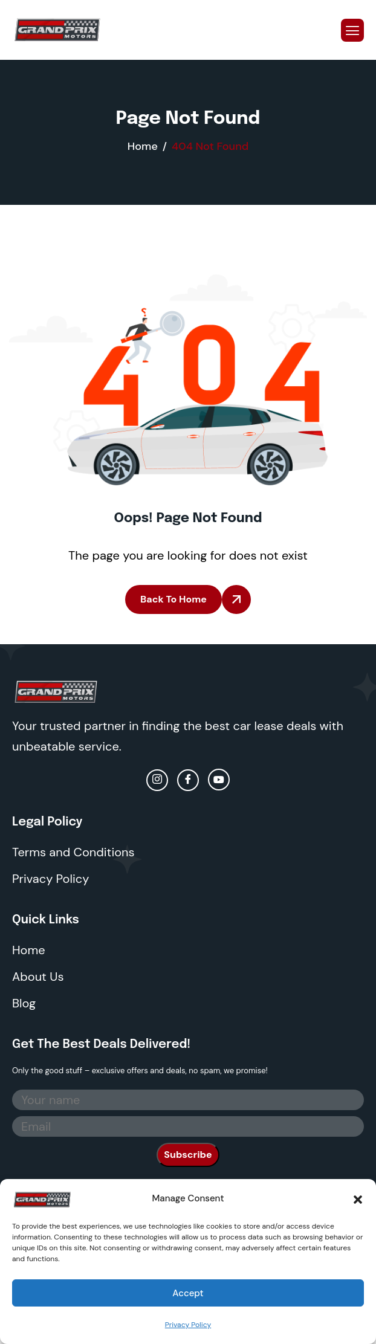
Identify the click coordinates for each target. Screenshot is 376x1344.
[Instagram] (157, 780)
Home (28, 950)
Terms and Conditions (73, 852)
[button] (358, 1198)
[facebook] (188, 780)
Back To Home (173, 599)
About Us (37, 976)
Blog (24, 1003)
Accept (187, 1293)
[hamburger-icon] (352, 30)
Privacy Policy (188, 1324)
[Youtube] (219, 779)
